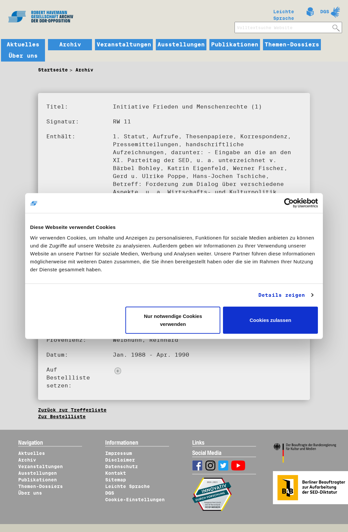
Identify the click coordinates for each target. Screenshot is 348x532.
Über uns (23, 56)
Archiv (70, 44)
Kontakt (115, 473)
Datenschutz (121, 466)
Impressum (118, 453)
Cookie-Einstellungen (135, 499)
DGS (324, 11)
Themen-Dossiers (292, 44)
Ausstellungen (181, 44)
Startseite (53, 69)
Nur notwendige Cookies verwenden (173, 320)
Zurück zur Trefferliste (72, 410)
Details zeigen (281, 295)
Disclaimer (120, 460)
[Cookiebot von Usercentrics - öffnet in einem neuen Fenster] (289, 203)
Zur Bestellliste (62, 416)
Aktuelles (23, 44)
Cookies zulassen (270, 320)
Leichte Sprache (283, 13)
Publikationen (234, 44)
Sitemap (115, 479)
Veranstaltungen (124, 44)
